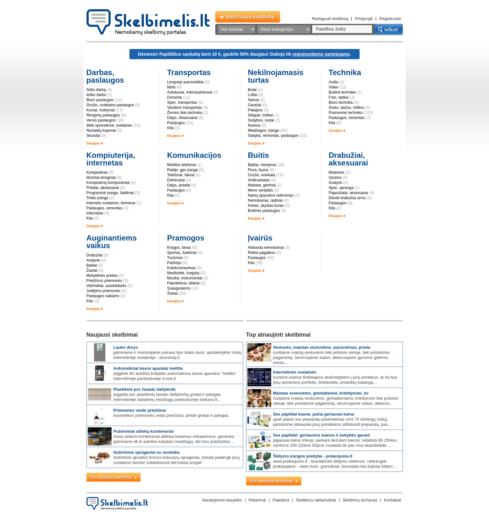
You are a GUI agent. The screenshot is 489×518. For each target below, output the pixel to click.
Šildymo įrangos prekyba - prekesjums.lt (313, 456)
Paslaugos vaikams (102, 296)
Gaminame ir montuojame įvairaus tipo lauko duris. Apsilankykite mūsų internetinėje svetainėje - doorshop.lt (178, 355)
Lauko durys (126, 347)
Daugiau (93, 143)
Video (333, 87)
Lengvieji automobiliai (185, 82)
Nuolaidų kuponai (101, 130)
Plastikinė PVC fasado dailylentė (145, 389)
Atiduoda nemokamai (266, 247)
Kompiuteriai (97, 172)
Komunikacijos (194, 155)
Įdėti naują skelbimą (250, 16)
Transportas (189, 72)
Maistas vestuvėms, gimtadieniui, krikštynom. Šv (321, 393)
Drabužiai (94, 255)
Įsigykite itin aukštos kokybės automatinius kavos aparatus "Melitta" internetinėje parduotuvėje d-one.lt (175, 376)
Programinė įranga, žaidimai (110, 193)
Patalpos (255, 110)
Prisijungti (364, 18)
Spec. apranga (341, 188)
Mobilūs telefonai (181, 165)
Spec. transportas (182, 102)
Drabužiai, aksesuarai (348, 159)
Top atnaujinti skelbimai (278, 335)
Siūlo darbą (96, 90)
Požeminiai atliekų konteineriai (144, 431)
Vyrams (335, 177)
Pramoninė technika (345, 112)
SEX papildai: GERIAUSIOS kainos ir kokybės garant (321, 435)
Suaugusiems (178, 288)
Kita (170, 128)
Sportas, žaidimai (181, 252)
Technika (345, 72)
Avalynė (335, 182)
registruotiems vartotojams (321, 54)
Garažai (254, 105)
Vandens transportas (184, 107)
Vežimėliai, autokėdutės (106, 286)
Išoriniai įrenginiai (101, 177)
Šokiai (172, 293)
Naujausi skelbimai (112, 335)
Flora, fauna (258, 170)
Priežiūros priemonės (104, 280)
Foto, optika (339, 97)
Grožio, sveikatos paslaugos (110, 105)
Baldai (91, 265)
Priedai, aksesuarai (102, 188)
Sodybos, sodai (261, 120)
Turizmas (175, 258)
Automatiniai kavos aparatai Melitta (148, 368)
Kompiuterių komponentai (108, 182)
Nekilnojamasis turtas (276, 76)
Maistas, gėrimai (262, 185)
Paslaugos (176, 123)
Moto (171, 87)
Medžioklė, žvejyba (183, 273)
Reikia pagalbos (261, 252)
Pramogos (185, 238)
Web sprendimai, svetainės (109, 125)
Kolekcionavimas (181, 268)
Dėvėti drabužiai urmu (347, 198)
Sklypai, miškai (260, 115)
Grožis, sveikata (261, 175)
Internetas (94, 213)
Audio (334, 82)
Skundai (93, 135)
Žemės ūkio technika (184, 112)
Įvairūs (260, 238)
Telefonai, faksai (181, 175)
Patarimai (257, 500)
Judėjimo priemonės (103, 291)
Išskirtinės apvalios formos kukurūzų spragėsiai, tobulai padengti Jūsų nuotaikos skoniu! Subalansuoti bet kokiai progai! (177, 460)
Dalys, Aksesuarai (182, 118)
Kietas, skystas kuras (266, 205)
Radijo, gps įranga (182, 170)
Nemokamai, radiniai (265, 200)
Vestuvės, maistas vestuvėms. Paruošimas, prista (321, 347)
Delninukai (176, 180)
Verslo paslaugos (100, 120)
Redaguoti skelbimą (330, 18)
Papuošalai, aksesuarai (348, 193)
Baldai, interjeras (262, 165)
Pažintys (174, 263)
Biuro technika (341, 102)
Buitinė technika (342, 92)
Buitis (258, 155)
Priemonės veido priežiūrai (140, 410)
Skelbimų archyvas (360, 500)
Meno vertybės (260, 190)
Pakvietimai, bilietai (183, 283)
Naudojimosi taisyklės (222, 500)
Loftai (252, 95)
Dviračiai (174, 97)
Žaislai (92, 270)
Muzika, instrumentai (184, 278)
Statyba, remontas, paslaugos (273, 135)
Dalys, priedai (178, 185)
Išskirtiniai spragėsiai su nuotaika (147, 452)
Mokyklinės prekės (102, 275)
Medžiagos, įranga (263, 130)
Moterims (336, 172)
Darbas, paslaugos (105, 76)
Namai (253, 100)
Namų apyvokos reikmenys (271, 195)
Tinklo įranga (97, 198)
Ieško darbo (96, 95)
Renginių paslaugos (103, 115)
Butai (252, 90)
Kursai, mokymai (100, 110)
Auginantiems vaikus (111, 242)
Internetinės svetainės (295, 372)
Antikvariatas (259, 180)
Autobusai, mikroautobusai (189, 92)
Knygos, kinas (179, 247)
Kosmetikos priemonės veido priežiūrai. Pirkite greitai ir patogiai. (172, 415)
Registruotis (390, 18)
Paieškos (280, 500)
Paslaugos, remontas (347, 118)
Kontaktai (392, 500)
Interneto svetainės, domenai (110, 203)
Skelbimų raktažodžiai (316, 500)
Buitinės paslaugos (264, 210)
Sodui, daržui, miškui (346, 107)
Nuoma (254, 125)
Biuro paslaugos (100, 100)
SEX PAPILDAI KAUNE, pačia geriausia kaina (313, 414)
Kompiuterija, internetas (110, 159)
